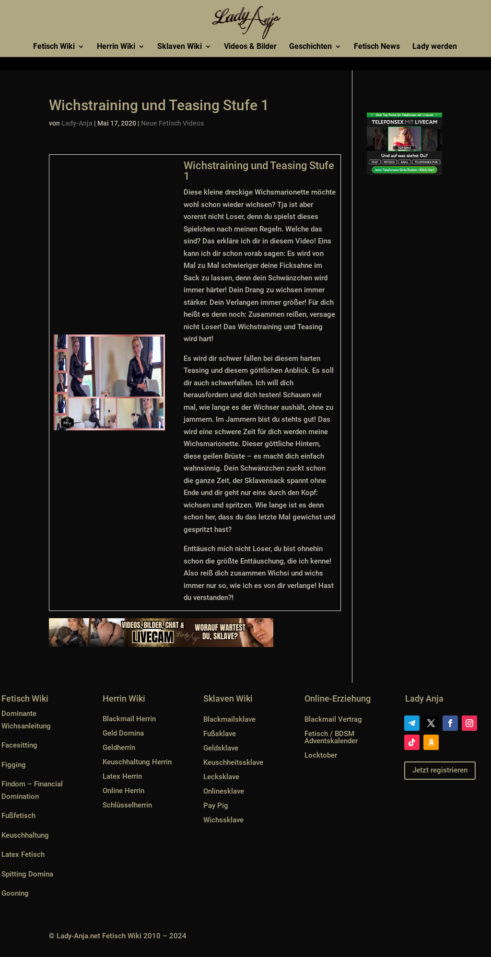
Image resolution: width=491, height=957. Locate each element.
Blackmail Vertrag (333, 719)
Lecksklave (221, 777)
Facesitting (19, 745)
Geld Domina (123, 733)
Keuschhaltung (25, 835)
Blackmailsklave (229, 719)
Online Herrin (123, 790)
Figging (13, 765)
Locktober (320, 755)
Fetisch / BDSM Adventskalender (331, 737)
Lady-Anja (77, 123)
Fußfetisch (18, 815)
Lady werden (434, 47)
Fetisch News (377, 47)
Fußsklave (219, 733)
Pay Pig (215, 805)
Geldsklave (220, 748)
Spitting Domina (27, 874)
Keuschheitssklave (233, 762)
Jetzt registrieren (440, 770)
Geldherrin (119, 747)
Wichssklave (223, 820)
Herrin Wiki (116, 47)
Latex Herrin (122, 776)
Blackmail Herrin (129, 719)
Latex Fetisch (23, 854)
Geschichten (310, 47)
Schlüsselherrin (127, 805)
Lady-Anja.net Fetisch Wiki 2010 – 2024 (122, 936)
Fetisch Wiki (54, 47)
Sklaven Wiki (179, 47)
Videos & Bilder (250, 47)
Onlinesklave (223, 791)
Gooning (15, 893)
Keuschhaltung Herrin (137, 762)
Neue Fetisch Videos (172, 123)
